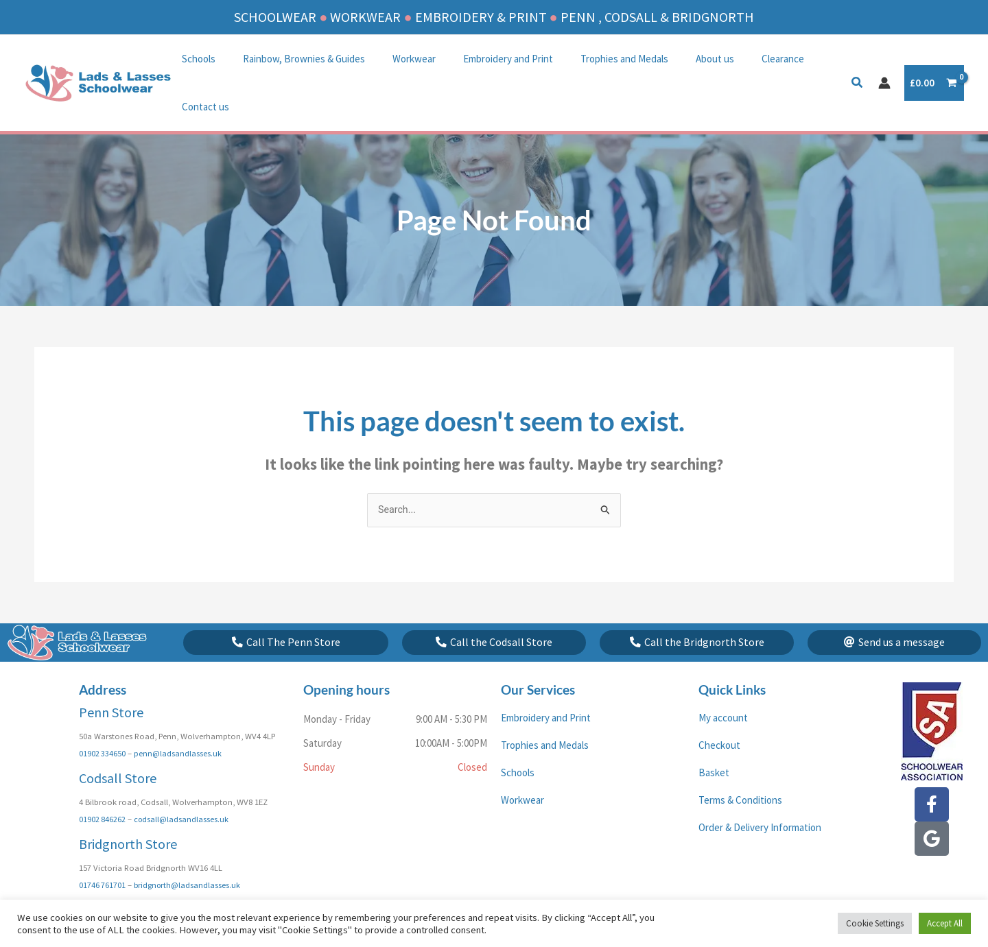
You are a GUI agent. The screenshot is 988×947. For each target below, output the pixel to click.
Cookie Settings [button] (875, 923)
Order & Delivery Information (759, 797)
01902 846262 (102, 788)
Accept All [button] (945, 923)
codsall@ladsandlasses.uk (182, 788)
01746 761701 (102, 853)
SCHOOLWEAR (275, 16)
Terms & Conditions (740, 769)
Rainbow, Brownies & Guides (294, 58)
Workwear (397, 58)
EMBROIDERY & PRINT (481, 16)
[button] (857, 60)
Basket (713, 742)
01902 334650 (102, 722)
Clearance (738, 58)
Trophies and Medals (593, 58)
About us (677, 58)
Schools (195, 58)
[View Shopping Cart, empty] (934, 59)
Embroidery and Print (484, 58)
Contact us (803, 58)
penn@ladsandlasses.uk (178, 722)
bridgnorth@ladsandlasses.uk (189, 853)
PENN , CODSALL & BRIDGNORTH (657, 16)
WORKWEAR (365, 16)
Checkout (719, 714)
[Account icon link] (884, 59)
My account (723, 687)
